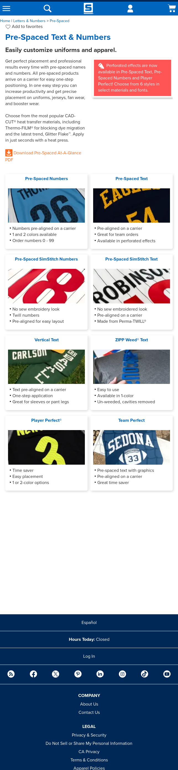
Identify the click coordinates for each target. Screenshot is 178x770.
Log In (89, 656)
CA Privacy (89, 752)
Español (89, 622)
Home (5, 21)
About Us (89, 704)
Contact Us (89, 712)
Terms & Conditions (89, 760)
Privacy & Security (89, 735)
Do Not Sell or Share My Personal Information (89, 743)
